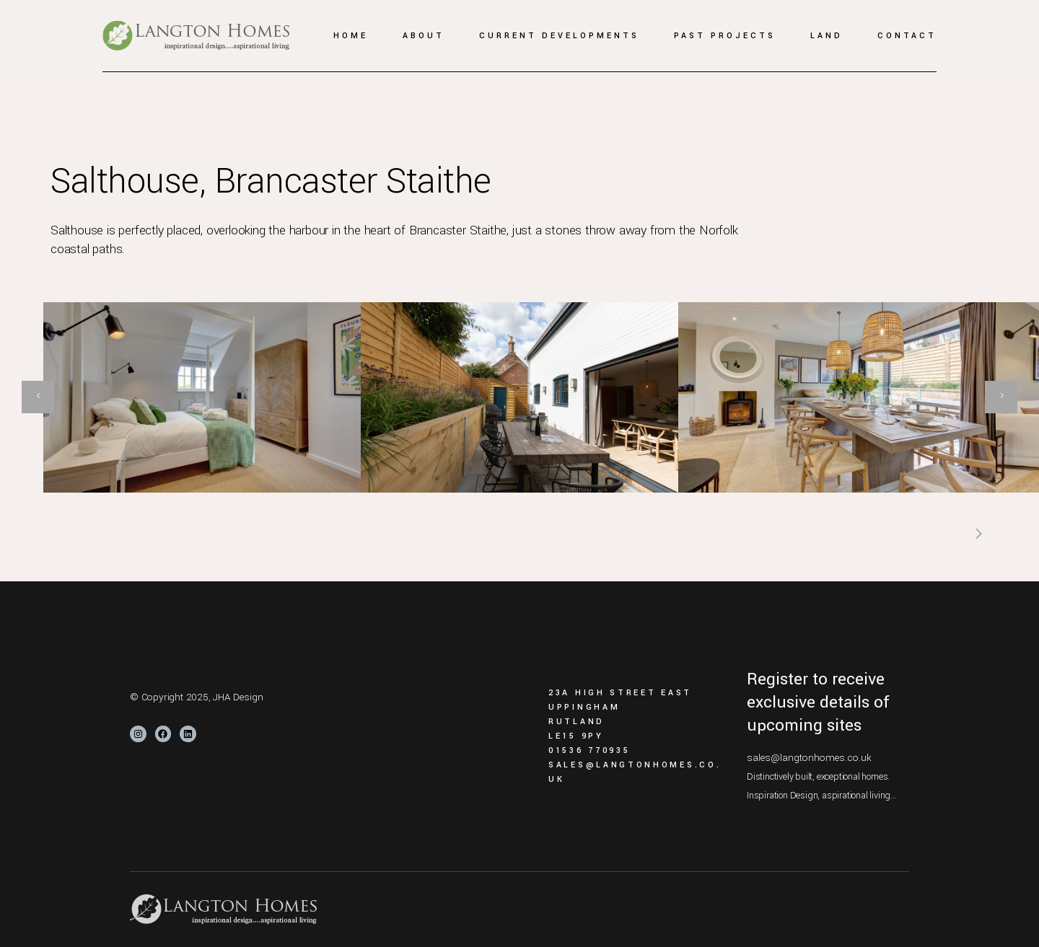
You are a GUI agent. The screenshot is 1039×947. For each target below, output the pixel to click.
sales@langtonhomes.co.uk (809, 758)
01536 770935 (589, 750)
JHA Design (238, 697)
